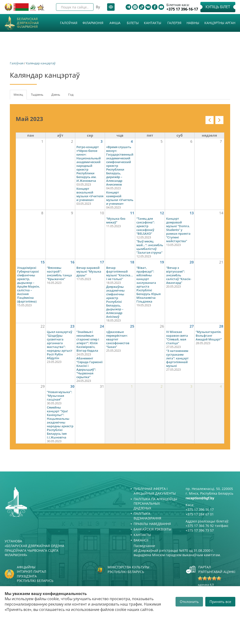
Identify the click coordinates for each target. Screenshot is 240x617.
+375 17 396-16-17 (182, 9)
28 (221, 326)
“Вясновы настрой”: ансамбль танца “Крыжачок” (59, 273)
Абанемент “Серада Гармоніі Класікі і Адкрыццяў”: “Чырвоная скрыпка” (89, 367)
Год (70, 94)
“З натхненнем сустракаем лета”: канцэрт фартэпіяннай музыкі (177, 358)
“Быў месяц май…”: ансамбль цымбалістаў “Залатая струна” (149, 247)
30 (72, 386)
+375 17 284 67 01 (200, 514)
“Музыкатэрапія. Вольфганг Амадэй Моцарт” (209, 335)
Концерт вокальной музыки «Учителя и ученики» (89, 194)
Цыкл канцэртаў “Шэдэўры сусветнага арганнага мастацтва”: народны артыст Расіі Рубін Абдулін (59, 345)
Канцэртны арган (219, 23)
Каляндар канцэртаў (41, 63)
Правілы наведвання (152, 524)
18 (132, 262)
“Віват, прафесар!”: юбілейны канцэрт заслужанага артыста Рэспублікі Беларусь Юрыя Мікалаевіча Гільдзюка (148, 284)
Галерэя (174, 23)
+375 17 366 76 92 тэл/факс (207, 525)
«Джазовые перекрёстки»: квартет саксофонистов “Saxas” (117, 339)
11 (132, 213)
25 (132, 326)
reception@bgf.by (200, 498)
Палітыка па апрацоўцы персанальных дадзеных (155, 503)
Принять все (220, 601)
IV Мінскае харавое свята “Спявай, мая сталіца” (177, 337)
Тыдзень (37, 94)
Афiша (114, 23)
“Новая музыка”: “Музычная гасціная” (59, 396)
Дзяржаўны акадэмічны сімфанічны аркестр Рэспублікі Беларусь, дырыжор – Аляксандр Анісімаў (115, 302)
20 (192, 262)
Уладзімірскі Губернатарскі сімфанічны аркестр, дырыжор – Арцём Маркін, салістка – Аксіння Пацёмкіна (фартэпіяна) (28, 284)
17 (102, 262)
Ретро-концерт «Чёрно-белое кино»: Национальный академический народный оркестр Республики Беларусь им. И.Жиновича (88, 164)
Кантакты (152, 23)
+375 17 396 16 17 (200, 509)
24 (102, 326)
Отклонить (189, 601)
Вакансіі (141, 540)
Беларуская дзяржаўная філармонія (28, 23)
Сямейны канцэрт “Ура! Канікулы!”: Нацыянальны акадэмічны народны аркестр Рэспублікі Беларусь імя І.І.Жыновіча (60, 422)
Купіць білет (218, 6)
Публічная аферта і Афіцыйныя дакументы (155, 491)
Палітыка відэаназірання (147, 515)
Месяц (20, 95)
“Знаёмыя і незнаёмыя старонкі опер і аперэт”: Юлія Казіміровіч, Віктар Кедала (87, 341)
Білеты (133, 23)
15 (43, 262)
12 (162, 213)
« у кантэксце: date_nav (209, 120)
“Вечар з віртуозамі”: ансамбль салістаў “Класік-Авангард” (178, 275)
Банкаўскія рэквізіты (152, 529)
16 (72, 262)
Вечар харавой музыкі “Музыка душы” (88, 271)
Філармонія (92, 23)
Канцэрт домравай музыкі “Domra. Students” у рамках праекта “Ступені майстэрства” (178, 229)
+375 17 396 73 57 (200, 530)
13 (192, 213)
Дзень (55, 94)
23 (72, 326)
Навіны (193, 23)
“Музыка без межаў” (115, 220)
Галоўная (68, 23)
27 (192, 326)
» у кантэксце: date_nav (219, 120)
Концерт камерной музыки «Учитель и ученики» (119, 198)
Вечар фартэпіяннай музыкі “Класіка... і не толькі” (119, 273)
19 (162, 262)
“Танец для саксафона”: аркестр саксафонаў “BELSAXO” (145, 226)
